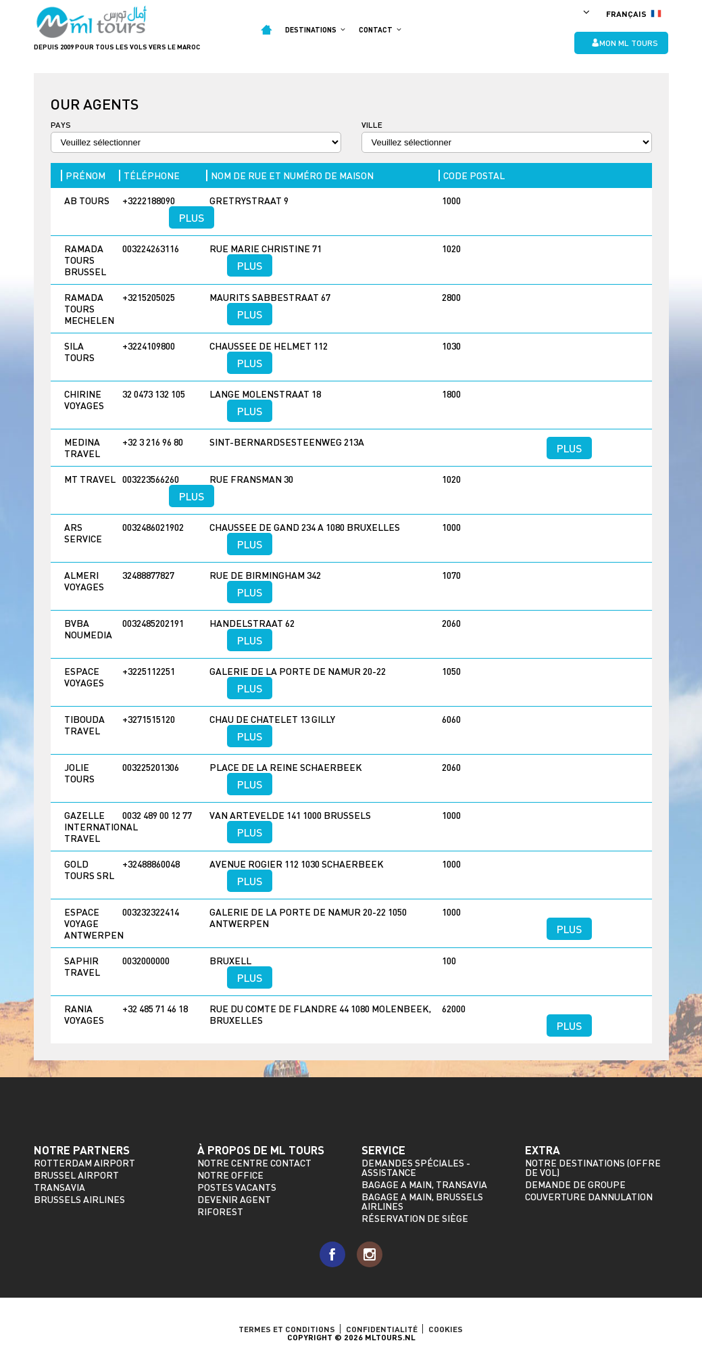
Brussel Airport (76, 1175)
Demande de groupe (575, 1184)
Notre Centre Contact (254, 1163)
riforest (220, 1211)
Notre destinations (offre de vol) (593, 1167)
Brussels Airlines (79, 1199)
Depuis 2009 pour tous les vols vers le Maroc (117, 47)
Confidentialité (382, 1329)
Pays (61, 125)
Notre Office (230, 1175)
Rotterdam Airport (84, 1163)
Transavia (59, 1187)
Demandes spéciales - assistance (415, 1167)
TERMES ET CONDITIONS (287, 1329)
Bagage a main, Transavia (424, 1184)
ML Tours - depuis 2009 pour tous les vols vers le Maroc (92, 22)
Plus (191, 217)
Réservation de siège (414, 1218)
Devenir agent (234, 1199)
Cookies (445, 1329)
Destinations (315, 29)
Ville (371, 125)
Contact (380, 29)
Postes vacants (236, 1187)
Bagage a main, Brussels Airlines (422, 1201)
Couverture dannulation (589, 1196)
